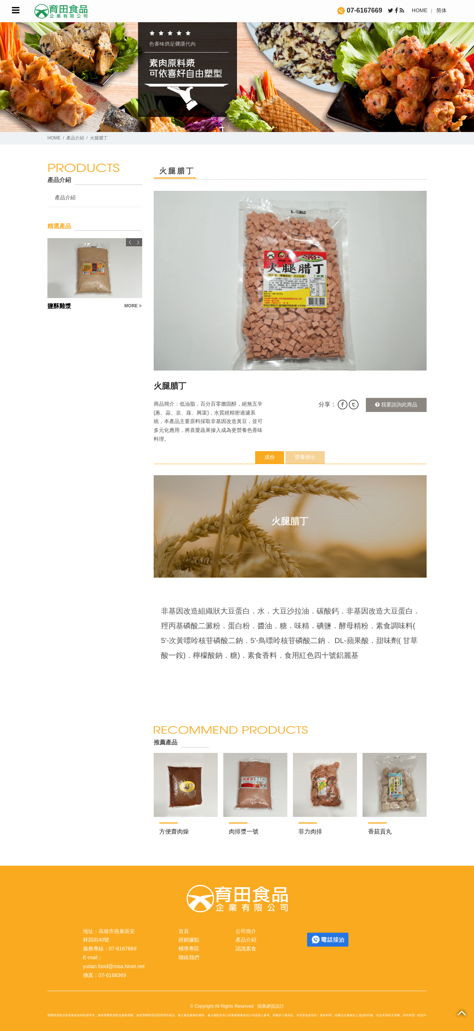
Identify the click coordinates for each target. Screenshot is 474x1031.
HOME (419, 10)
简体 (441, 10)
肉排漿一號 (243, 831)
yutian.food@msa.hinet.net (114, 966)
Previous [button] (130, 242)
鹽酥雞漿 (59, 306)
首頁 (183, 931)
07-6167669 (359, 10)
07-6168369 (112, 975)
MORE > (132, 305)
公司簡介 (246, 931)
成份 (269, 457)
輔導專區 (188, 948)
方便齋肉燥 (174, 831)
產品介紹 (75, 138)
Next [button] (138, 242)
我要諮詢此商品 (396, 405)
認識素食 (246, 948)
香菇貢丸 (380, 831)
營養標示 (305, 457)
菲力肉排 (310, 831)
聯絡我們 (188, 957)
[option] (290, 281)
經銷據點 (188, 940)
